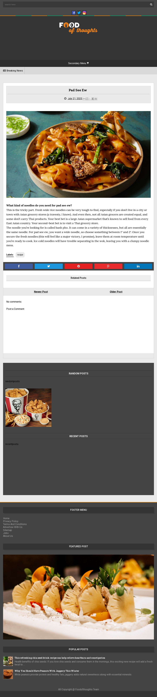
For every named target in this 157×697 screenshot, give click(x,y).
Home (6, 518)
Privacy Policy (10, 521)
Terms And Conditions (15, 524)
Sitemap (7, 530)
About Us (8, 536)
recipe (20, 254)
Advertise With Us (12, 527)
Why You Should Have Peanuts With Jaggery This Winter (47, 670)
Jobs (6, 533)
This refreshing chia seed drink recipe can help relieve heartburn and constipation (60, 657)
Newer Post (41, 291)
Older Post (116, 291)
